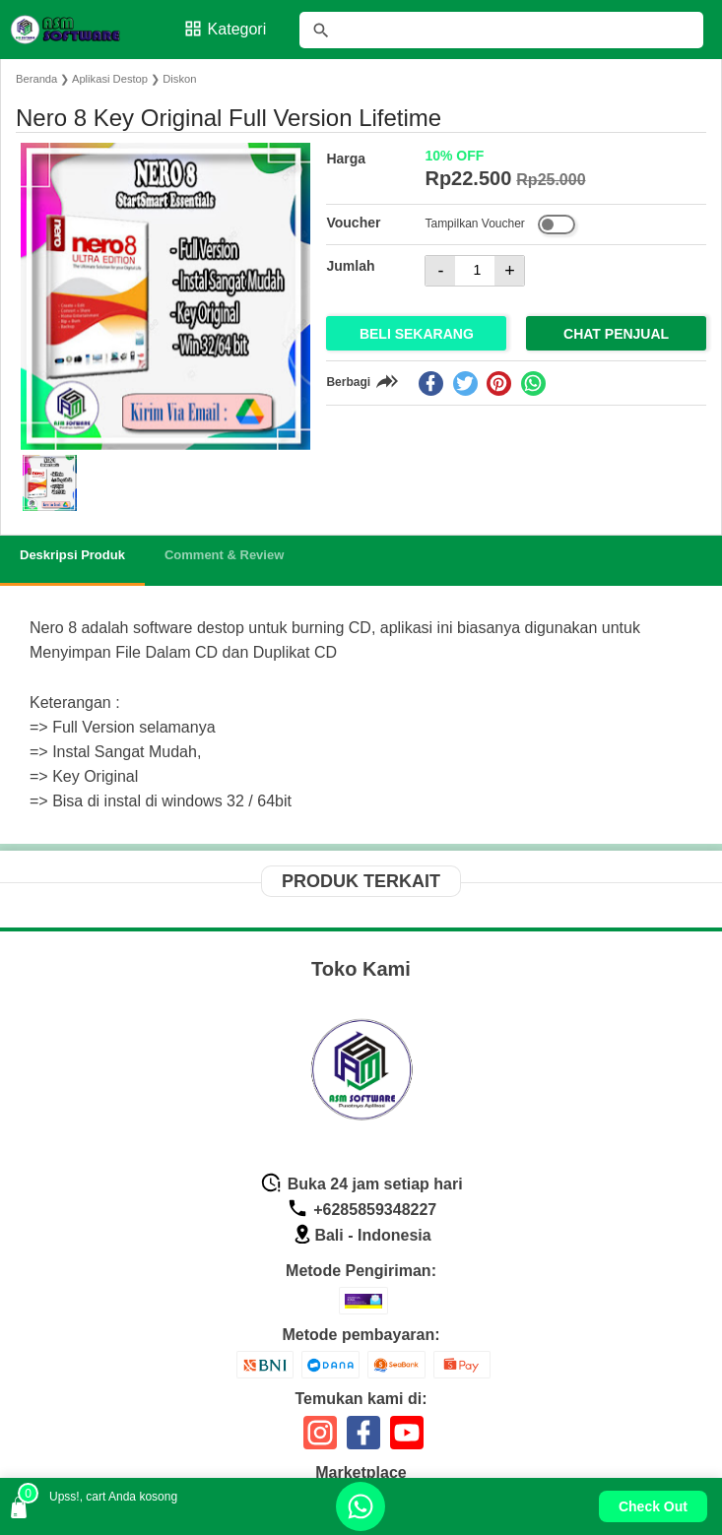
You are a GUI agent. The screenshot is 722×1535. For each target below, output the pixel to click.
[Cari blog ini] (501, 30)
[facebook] (431, 383)
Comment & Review (224, 554)
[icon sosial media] (320, 1440)
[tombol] (321, 30)
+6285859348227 (361, 1209)
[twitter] (465, 383)
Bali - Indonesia (361, 1235)
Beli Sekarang (417, 334)
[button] (50, 483)
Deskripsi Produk (72, 554)
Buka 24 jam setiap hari (361, 1184)
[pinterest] (499, 383)
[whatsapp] (533, 383)
